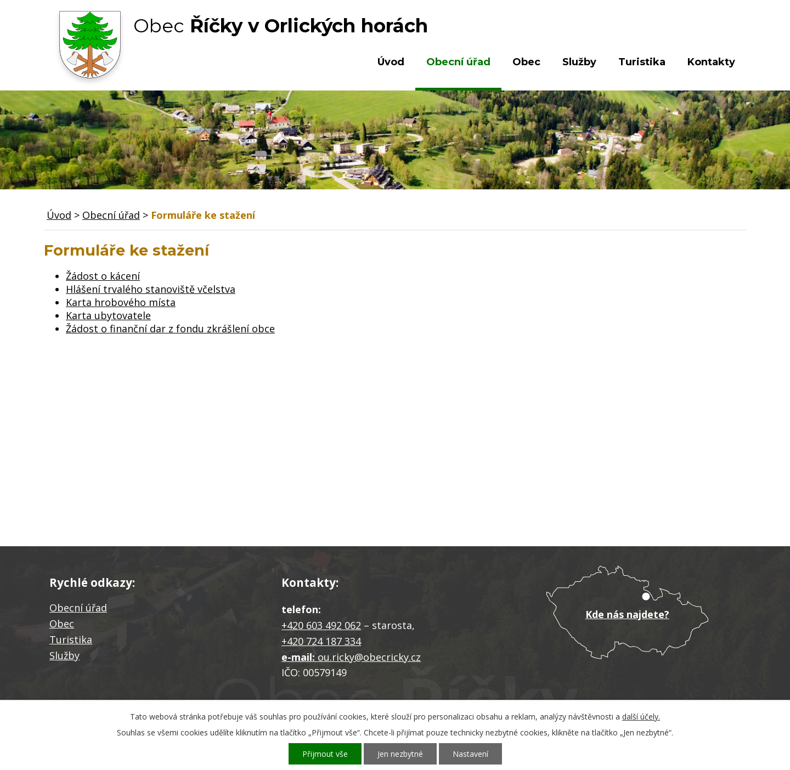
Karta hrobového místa (121, 302)
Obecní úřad (458, 62)
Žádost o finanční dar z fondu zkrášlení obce (170, 328)
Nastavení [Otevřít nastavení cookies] (470, 754)
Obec (526, 62)
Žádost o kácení (103, 275)
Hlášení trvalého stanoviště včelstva (150, 289)
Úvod (390, 62)
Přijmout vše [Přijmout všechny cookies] (325, 754)
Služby (579, 62)
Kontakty (711, 62)
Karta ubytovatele (108, 315)
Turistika (641, 62)
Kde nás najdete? (627, 614)
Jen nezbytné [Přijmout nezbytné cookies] (400, 754)
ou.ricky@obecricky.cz (369, 657)
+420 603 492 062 (321, 625)
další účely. (641, 716)
